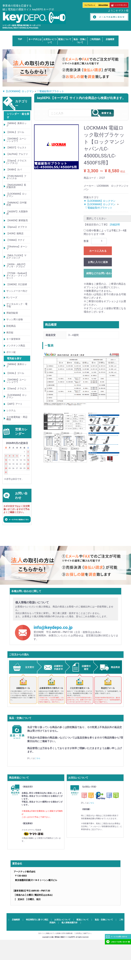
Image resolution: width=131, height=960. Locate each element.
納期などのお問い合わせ (99, 273)
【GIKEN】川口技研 (16, 284)
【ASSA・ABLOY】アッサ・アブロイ (16, 265)
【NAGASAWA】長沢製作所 (16, 186)
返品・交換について (104, 920)
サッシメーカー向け (16, 291)
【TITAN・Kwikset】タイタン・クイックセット (17, 275)
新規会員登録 (103, 5)
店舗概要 (110, 39)
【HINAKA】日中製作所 (16, 203)
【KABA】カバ (14, 169)
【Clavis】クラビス (16, 388)
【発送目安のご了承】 (96, 224)
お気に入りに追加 (98, 262)
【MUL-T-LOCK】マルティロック (16, 256)
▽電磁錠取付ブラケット (50, 91)
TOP (20, 39)
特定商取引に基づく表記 (37, 920)
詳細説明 (115, 224)
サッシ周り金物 (14, 319)
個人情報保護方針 (69, 922)
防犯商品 (11, 326)
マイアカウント (89, 5)
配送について (64, 39)
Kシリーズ (11, 297)
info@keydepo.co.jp (53, 627)
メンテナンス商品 (15, 345)
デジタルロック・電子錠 (16, 305)
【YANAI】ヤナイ (15, 240)
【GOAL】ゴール (15, 132)
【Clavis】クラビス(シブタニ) (16, 161)
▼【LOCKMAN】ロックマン (18, 91)
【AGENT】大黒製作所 (17, 212)
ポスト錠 (11, 352)
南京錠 (9, 332)
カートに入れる (98, 250)
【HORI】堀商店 (14, 233)
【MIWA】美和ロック (16, 124)
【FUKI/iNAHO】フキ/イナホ (16, 177)
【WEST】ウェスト (16, 147)
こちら (37, 758)
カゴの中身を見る (119, 5)
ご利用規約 (94, 39)
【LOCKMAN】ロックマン (16, 195)
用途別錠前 (12, 312)
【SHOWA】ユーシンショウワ (16, 139)
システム (11, 410)
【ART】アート (14, 404)
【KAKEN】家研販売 (17, 220)
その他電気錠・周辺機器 (16, 418)
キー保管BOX (13, 339)
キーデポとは (35, 39)
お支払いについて (62, 920)
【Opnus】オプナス (16, 227)
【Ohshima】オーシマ (16, 247)
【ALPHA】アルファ (17, 154)
